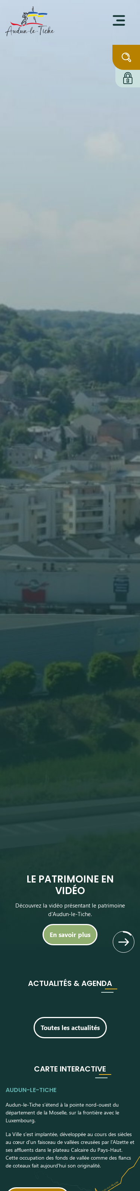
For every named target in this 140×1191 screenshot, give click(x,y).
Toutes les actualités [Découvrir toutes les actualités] (70, 1027)
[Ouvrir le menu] (119, 20)
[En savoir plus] (70, 934)
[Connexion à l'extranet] (127, 76)
